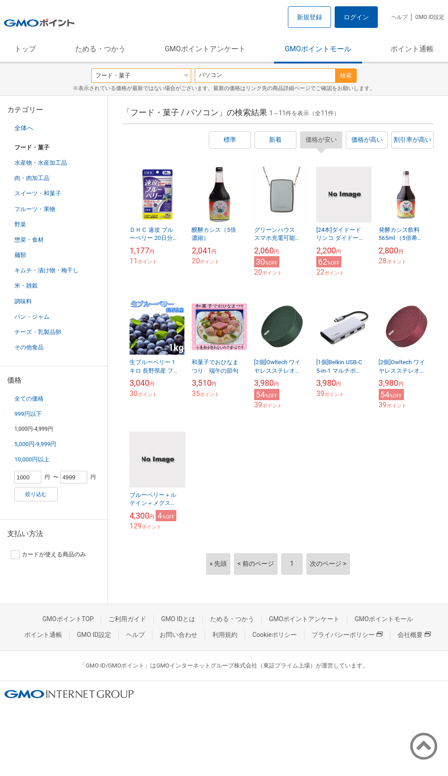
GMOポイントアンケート (205, 49)
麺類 (20, 255)
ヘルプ (399, 17)
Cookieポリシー (274, 634)
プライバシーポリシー (347, 634)
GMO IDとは (178, 619)
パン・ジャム (31, 316)
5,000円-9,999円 (35, 444)
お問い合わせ (178, 634)
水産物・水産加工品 (40, 162)
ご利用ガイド (127, 619)
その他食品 (29, 347)
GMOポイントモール (318, 49)
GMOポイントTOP (68, 619)
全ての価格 (29, 398)
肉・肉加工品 (31, 178)
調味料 (23, 301)
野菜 (20, 224)
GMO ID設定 (429, 17)
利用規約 (224, 634)
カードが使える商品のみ (48, 554)
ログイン (356, 17)
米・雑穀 (26, 285)
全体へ (23, 127)
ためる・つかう (100, 49)
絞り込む (36, 494)
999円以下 (28, 414)
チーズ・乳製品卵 (37, 332)
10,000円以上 (31, 459)
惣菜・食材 (29, 239)
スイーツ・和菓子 (37, 193)
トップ (25, 49)
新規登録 (309, 17)
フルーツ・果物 (34, 209)
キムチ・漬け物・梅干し (46, 270)
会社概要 (414, 634)
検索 (346, 75)
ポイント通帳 (412, 49)
